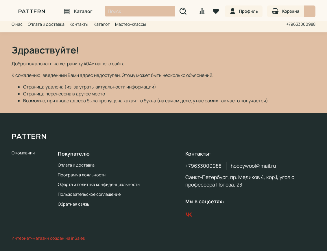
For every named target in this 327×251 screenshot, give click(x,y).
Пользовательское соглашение (89, 194)
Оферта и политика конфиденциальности (99, 184)
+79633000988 (300, 24)
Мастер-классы (130, 24)
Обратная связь (73, 204)
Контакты (79, 24)
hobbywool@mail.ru (253, 165)
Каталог (78, 11)
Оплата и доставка (46, 24)
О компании (23, 153)
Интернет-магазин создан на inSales (48, 238)
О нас (17, 24)
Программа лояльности (82, 175)
